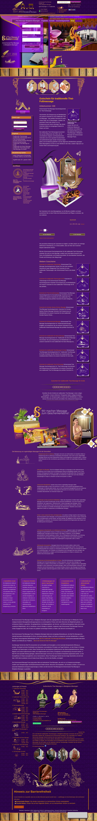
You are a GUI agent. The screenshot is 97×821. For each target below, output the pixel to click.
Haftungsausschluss (49, 16)
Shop (72, 21)
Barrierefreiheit (19, 807)
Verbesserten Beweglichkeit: (43, 484)
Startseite (20, 16)
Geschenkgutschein (62, 21)
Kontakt (51, 21)
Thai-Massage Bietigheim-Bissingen (28, 21)
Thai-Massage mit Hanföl (19, 149)
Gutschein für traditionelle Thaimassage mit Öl (51, 278)
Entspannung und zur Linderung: (46, 454)
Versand (57, 16)
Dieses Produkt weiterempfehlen (47, 238)
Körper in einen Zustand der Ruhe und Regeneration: (49, 515)
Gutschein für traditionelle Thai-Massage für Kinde (52, 350)
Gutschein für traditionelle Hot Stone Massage (51, 335)
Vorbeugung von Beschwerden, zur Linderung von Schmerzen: (52, 530)
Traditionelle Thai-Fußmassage (21, 147)
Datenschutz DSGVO (38, 16)
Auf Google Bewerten (23, 112)
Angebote (44, 21)
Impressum (26, 16)
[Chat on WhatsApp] (37, 724)
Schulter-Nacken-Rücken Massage (22, 140)
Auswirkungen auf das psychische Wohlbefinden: (48, 499)
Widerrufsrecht (64, 16)
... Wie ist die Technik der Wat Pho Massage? (44, 640)
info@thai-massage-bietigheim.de (48, 13)
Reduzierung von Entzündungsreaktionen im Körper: (49, 560)
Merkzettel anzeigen (63, 9)
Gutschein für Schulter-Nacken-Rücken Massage (52, 307)
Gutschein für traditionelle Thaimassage (50, 264)
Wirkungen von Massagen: (43, 469)
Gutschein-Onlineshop (74, 16)
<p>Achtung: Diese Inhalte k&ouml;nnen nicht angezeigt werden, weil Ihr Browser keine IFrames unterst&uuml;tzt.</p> (31, 35)
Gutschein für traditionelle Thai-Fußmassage (51, 364)
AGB (31, 16)
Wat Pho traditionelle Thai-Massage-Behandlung (52, 638)
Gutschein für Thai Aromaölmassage (49, 293)
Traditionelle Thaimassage (20, 136)
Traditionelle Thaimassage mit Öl (22, 137)
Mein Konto (61, 12)
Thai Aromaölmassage (19, 139)
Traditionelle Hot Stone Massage (22, 146)
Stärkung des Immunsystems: (44, 545)
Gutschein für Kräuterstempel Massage (49, 321)
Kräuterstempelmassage (19, 142)
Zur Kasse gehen (62, 10)
